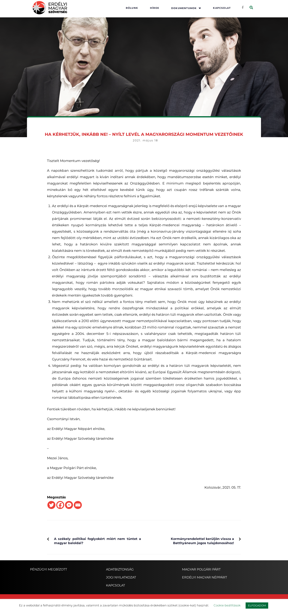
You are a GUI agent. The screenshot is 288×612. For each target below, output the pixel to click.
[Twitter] (51, 505)
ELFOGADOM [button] (257, 605)
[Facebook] (60, 505)
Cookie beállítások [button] (227, 605)
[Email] (78, 505)
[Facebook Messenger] (69, 505)
